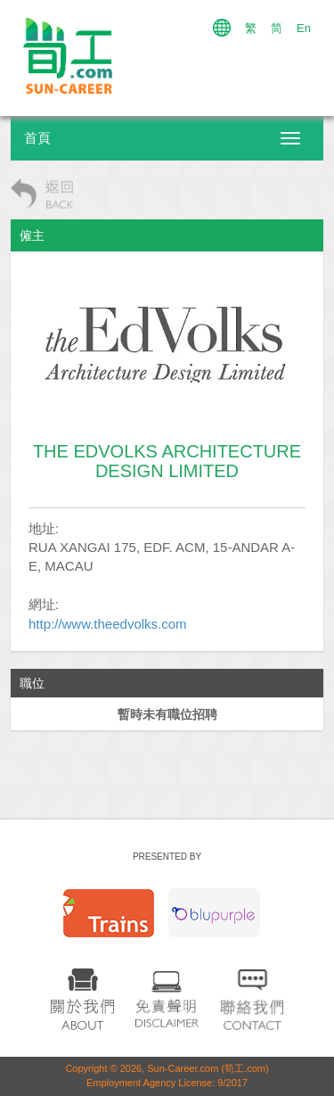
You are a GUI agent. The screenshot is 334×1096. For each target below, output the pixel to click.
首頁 (37, 137)
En (304, 28)
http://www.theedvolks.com (108, 623)
